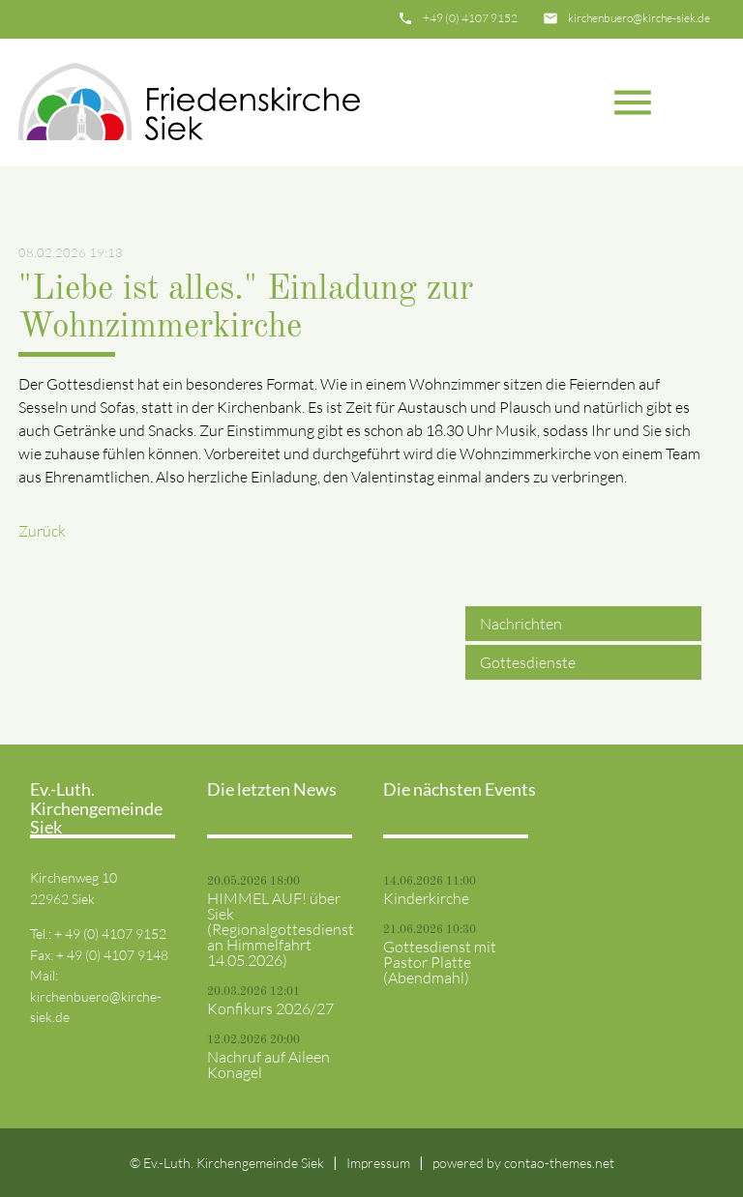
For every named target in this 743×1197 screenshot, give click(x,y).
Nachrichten (521, 623)
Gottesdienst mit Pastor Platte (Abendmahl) (439, 962)
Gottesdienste (528, 662)
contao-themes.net (559, 1162)
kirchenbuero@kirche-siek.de (639, 18)
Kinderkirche (426, 898)
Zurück (42, 530)
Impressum (378, 1162)
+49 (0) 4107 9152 (470, 18)
